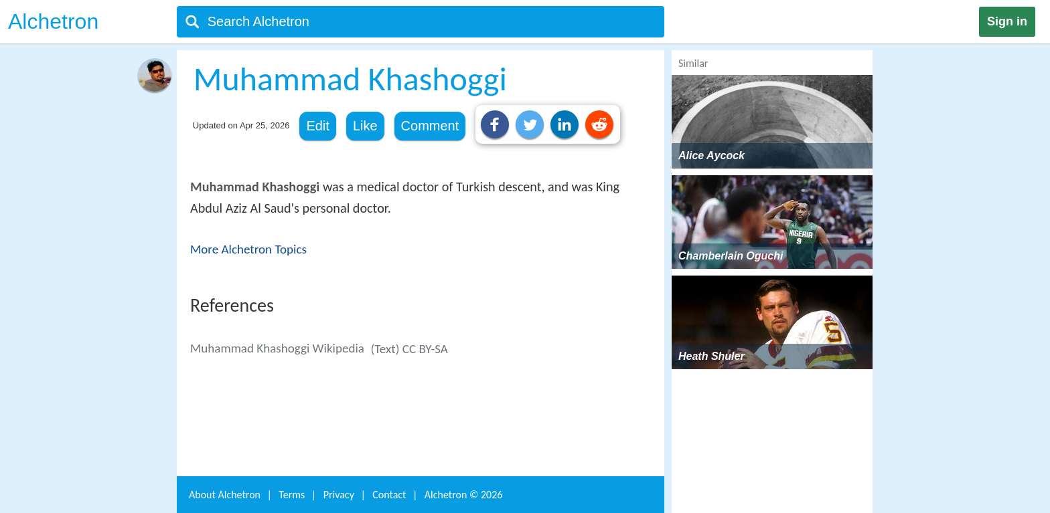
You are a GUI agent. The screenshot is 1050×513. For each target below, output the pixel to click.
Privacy (338, 494)
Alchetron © (464, 494)
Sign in (1007, 21)
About (224, 494)
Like (365, 125)
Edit (317, 125)
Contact (389, 494)
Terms (292, 494)
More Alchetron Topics (248, 249)
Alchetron (53, 21)
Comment (430, 125)
